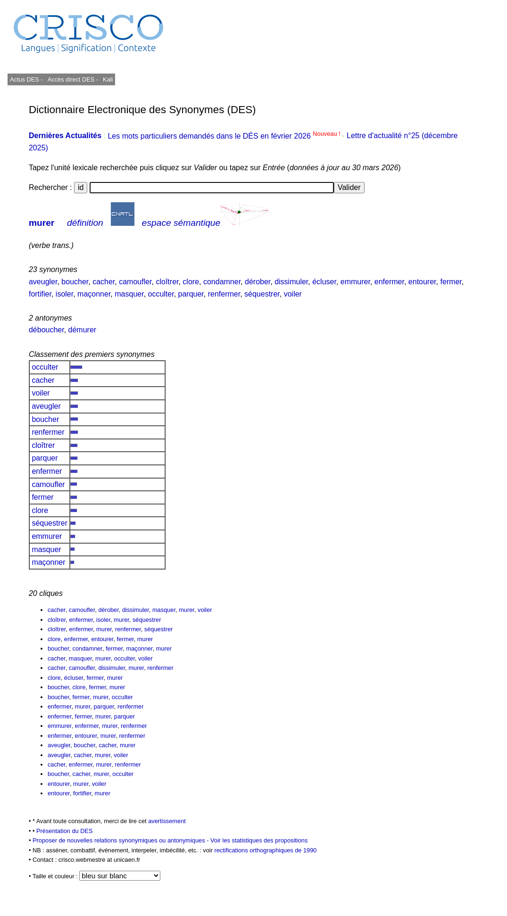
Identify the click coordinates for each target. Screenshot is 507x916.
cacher (103, 282)
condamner (222, 282)
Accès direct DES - (73, 79)
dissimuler (291, 282)
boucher (74, 282)
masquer (129, 294)
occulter (161, 294)
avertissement (167, 821)
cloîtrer (167, 282)
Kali (108, 79)
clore (191, 282)
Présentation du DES (64, 830)
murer (41, 223)
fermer (450, 282)
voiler (293, 294)
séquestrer (262, 294)
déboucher (46, 330)
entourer (422, 282)
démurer (82, 330)
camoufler (135, 282)
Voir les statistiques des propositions (259, 840)
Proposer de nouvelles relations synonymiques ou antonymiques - (121, 840)
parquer (191, 294)
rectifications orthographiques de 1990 (265, 850)
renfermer (224, 294)
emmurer (355, 282)
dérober (257, 282)
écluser (324, 282)
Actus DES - (26, 79)
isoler (64, 294)
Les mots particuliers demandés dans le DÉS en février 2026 (225, 136)
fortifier (40, 294)
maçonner (93, 294)
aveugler (43, 282)
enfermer (389, 282)
